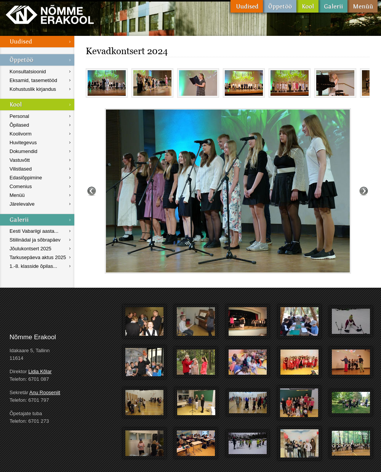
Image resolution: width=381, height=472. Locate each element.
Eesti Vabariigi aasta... (34, 231)
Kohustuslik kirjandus (33, 89)
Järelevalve (22, 204)
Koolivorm (21, 134)
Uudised (247, 6)
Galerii (333, 6)
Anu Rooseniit (44, 392)
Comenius (21, 186)
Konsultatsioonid (28, 71)
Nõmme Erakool (49, 14)
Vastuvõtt (20, 160)
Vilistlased (21, 169)
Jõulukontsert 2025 (30, 248)
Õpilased (19, 125)
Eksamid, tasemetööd (33, 80)
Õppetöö (279, 6)
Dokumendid (23, 151)
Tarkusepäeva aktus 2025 (38, 257)
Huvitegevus (23, 142)
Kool (307, 6)
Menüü (362, 6)
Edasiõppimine (26, 177)
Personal (19, 116)
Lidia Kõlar (39, 371)
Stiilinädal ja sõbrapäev (35, 240)
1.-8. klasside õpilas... (33, 266)
